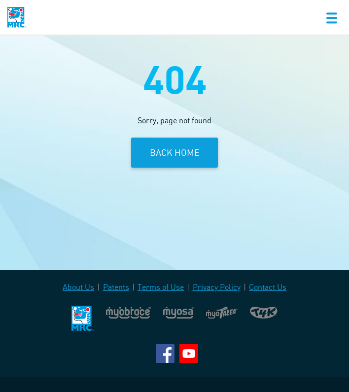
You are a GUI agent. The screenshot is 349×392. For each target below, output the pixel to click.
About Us (78, 287)
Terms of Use (161, 287)
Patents (116, 287)
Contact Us (267, 287)
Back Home (175, 152)
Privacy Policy (217, 287)
